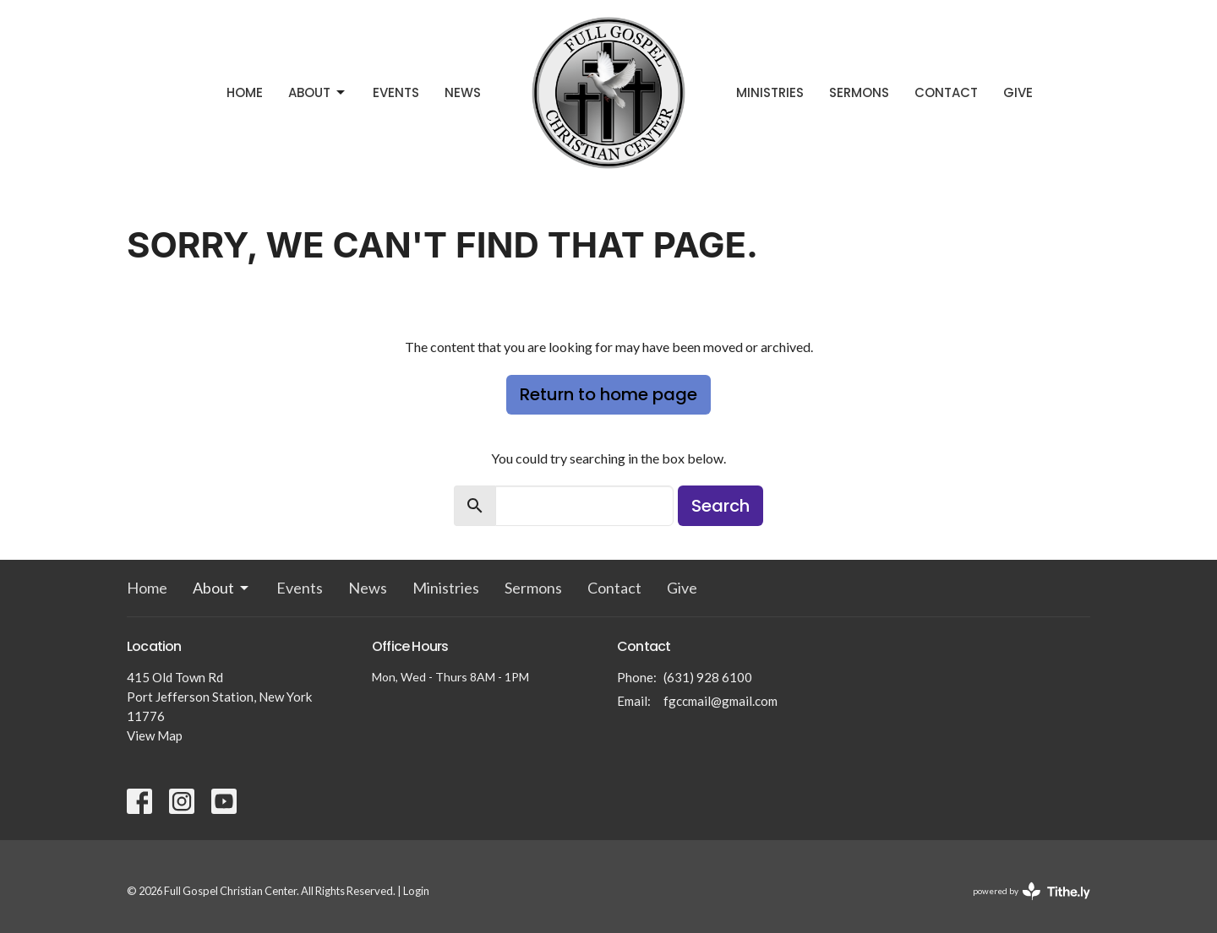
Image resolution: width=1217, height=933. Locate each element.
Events (396, 92)
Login (416, 891)
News (463, 92)
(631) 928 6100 (707, 677)
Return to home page (608, 394)
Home (244, 92)
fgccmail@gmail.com (720, 700)
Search (720, 506)
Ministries (770, 92)
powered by (1031, 891)
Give (1018, 92)
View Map (155, 735)
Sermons (859, 92)
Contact (946, 92)
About (317, 92)
